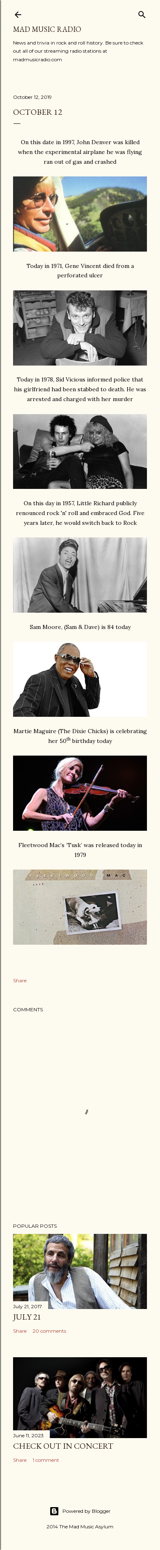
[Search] (142, 13)
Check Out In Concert (63, 1446)
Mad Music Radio (47, 29)
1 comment (46, 1460)
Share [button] (20, 980)
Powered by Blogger (80, 1511)
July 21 (27, 1316)
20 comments (49, 1331)
